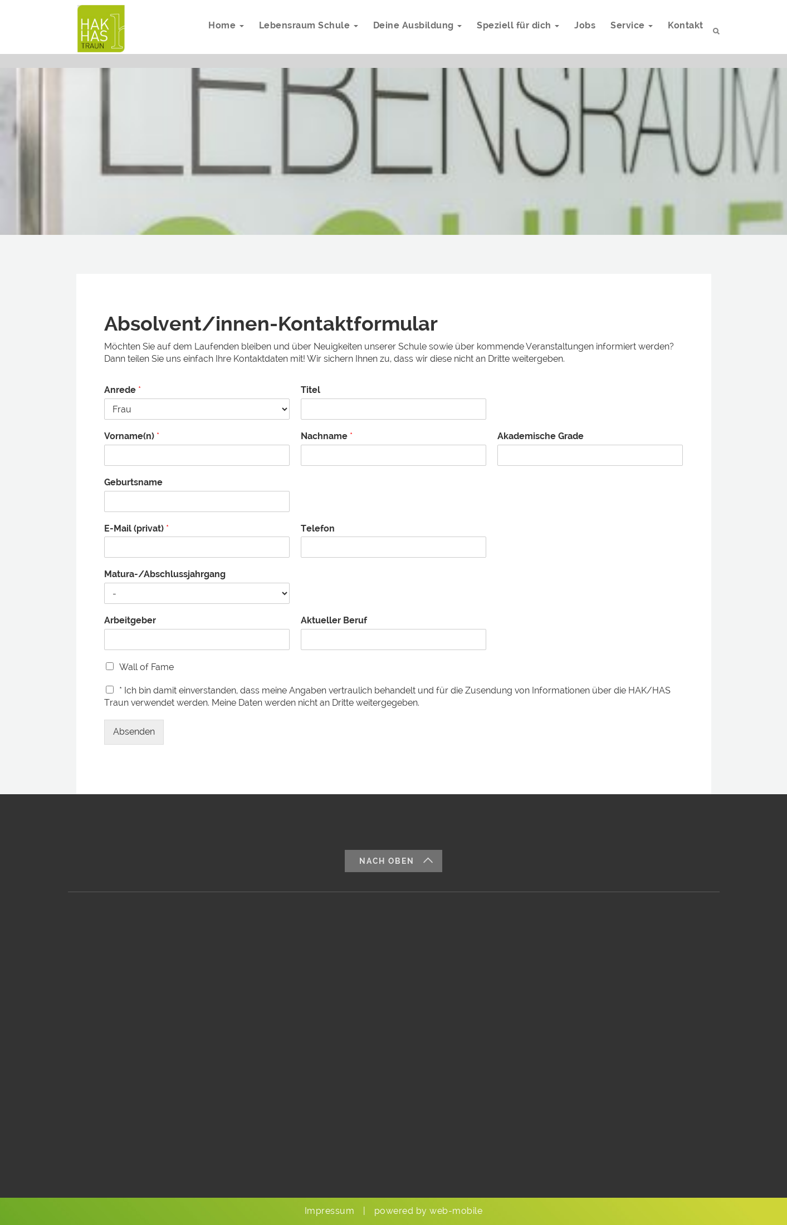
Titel (310, 390)
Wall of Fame (146, 667)
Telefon (318, 528)
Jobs (581, 31)
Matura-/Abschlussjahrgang (165, 574)
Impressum (330, 1211)
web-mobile (455, 1211)
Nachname (327, 436)
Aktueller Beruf (334, 620)
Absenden (134, 731)
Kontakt (685, 31)
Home (215, 31)
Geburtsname (133, 482)
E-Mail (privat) (136, 528)
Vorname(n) (131, 436)
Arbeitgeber (130, 620)
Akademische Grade (540, 436)
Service (629, 31)
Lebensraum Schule (299, 31)
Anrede (122, 390)
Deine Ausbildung (410, 31)
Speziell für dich (512, 31)
